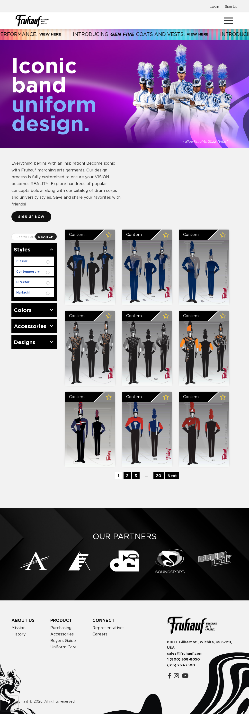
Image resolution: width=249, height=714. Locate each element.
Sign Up (231, 6)
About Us (23, 620)
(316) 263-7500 (181, 665)
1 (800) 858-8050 (183, 659)
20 (158, 475)
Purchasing (60, 627)
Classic (21, 261)
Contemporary (28, 271)
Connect (103, 620)
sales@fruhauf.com (185, 653)
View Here (59, 34)
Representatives (108, 627)
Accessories (62, 634)
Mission (18, 627)
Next (172, 475)
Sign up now (31, 216)
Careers (99, 634)
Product (61, 620)
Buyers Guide (63, 640)
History (18, 634)
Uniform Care (63, 647)
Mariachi (23, 292)
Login (214, 6)
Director (23, 282)
